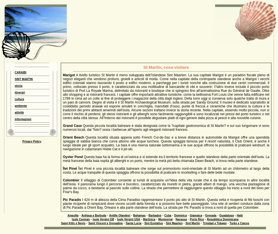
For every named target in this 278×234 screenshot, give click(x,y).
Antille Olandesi (119, 215)
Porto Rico (197, 219)
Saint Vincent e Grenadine (105, 223)
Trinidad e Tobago (215, 223)
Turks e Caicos (239, 223)
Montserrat (165, 219)
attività (19, 112)
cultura (19, 99)
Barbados (155, 215)
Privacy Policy (32, 141)
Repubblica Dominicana (222, 219)
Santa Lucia (133, 223)
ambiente (21, 105)
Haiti (240, 215)
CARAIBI (20, 72)
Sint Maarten (174, 223)
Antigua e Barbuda (94, 215)
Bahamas (139, 215)
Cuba (167, 215)
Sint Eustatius (153, 223)
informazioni (23, 119)
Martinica (149, 219)
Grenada (211, 215)
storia (18, 85)
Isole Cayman (81, 219)
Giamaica (196, 215)
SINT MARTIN (24, 79)
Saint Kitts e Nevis (73, 223)
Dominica (180, 215)
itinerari (20, 92)
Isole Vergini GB (103, 219)
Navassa (181, 219)
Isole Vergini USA (128, 219)
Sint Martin (193, 223)
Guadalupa (226, 215)
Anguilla (73, 215)
